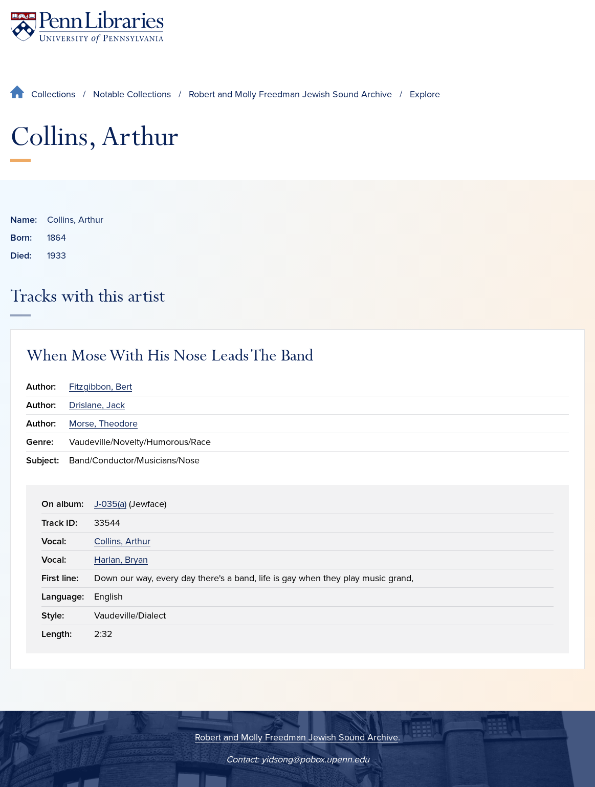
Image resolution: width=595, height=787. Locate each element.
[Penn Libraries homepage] (87, 27)
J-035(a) (110, 503)
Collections (53, 94)
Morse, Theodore (103, 423)
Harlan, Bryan (121, 559)
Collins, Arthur (122, 541)
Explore (425, 94)
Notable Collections (132, 94)
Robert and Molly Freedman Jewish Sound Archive (290, 94)
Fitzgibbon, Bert (100, 386)
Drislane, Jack (97, 405)
